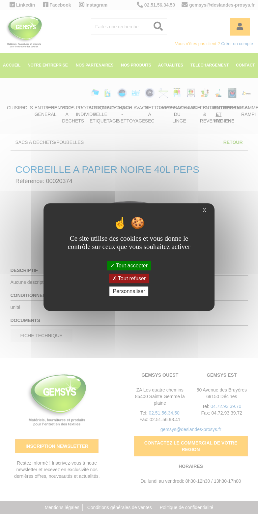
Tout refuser (129, 278)
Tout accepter (129, 265)
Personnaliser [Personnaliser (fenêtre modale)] (129, 291)
